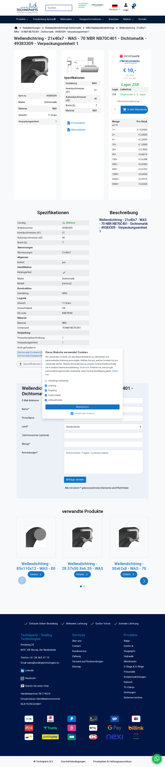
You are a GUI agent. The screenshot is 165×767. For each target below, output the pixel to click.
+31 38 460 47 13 (39, 657)
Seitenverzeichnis (133, 697)
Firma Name (28, 418)
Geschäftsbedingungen (73, 761)
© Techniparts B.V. (43, 761)
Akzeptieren (82, 407)
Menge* (26, 444)
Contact (76, 646)
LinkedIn (29, 670)
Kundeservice (79, 651)
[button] (114, 7)
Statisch (128, 682)
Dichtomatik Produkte (28, 352)
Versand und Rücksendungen (87, 661)
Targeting (52, 390)
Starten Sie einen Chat (35, 685)
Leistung (52, 385)
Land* (25, 426)
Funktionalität (54, 395)
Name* (25, 409)
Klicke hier (84, 367)
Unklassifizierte (55, 400)
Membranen (130, 661)
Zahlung (76, 656)
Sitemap (76, 666)
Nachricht (30, 678)
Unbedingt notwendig (58, 380)
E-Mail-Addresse (30, 400)
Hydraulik (128, 656)
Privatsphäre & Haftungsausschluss (112, 761)
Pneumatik (129, 671)
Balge (127, 640)
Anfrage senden (75, 479)
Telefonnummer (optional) (35, 435)
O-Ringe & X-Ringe (134, 666)
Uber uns (77, 640)
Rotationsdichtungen (135, 676)
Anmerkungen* (30, 452)
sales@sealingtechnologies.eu (43, 662)
